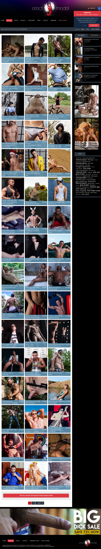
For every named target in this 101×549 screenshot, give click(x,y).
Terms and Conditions (31, 545)
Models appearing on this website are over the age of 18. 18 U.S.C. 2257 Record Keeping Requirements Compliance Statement (28, 546)
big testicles (77, 185)
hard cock (86, 176)
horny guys (94, 176)
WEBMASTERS (48, 545)
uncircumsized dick (82, 170)
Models (23, 20)
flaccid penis (81, 183)
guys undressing (81, 181)
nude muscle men (91, 170)
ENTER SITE (94, 25)
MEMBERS (92, 8)
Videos (16, 20)
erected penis (81, 163)
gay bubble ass (78, 161)
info (99, 8)
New (82, 29)
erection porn (81, 179)
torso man (78, 158)
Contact (45, 20)
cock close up (81, 189)
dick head (87, 169)
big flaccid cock (86, 161)
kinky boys (93, 166)
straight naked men (83, 167)
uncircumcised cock (88, 158)
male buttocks (81, 160)
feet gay (90, 160)
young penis (85, 187)
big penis (92, 185)
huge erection (79, 168)
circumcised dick (91, 179)
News (38, 20)
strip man (91, 183)
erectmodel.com (50, 8)
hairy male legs (80, 192)
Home (2, 20)
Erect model (88, 542)
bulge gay (90, 172)
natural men (81, 172)
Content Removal (40, 545)
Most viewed (95, 29)
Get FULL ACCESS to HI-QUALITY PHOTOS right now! (36, 495)
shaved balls (81, 178)
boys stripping (81, 191)
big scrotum (88, 174)
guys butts (80, 174)
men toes (90, 163)
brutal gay (96, 159)
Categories (31, 20)
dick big (87, 192)
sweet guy (97, 183)
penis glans (85, 194)
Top (87, 29)
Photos (9, 20)
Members (53, 20)
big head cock (78, 187)
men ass (96, 172)
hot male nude (93, 190)
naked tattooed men (95, 174)
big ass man (78, 194)
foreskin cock (90, 177)
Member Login (34, 540)
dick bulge (87, 165)
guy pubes (84, 185)
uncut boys (93, 192)
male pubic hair (79, 176)
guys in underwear (80, 165)
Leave (85, 25)
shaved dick (92, 181)
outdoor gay (95, 187)
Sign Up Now (63, 20)
